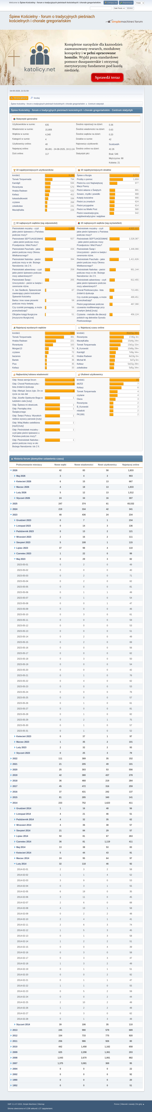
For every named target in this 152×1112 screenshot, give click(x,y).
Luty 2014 (21, 864)
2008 (15, 1058)
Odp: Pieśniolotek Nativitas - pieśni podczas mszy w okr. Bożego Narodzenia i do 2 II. (26, 443)
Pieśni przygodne (85, 205)
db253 (80, 384)
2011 (15, 1041)
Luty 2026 (21, 492)
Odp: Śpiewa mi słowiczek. (25, 405)
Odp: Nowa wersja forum (24, 380)
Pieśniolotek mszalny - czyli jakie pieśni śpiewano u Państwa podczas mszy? (28, 231)
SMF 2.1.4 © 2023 (15, 1104)
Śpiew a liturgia (84, 175)
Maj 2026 (20, 476)
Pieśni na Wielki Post (87, 209)
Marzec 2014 (22, 858)
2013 (15, 1030)
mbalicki (81, 410)
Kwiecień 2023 (23, 736)
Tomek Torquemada (21, 179)
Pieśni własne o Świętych (89, 190)
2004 (15, 1069)
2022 (15, 758)
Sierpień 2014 (23, 830)
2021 (15, 764)
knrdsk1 (16, 175)
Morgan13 (17, 348)
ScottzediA (114, 144)
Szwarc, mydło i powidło (88, 194)
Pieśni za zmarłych (86, 201)
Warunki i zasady (127, 1104)
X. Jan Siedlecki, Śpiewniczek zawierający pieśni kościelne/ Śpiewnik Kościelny (26, 293)
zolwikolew (17, 206)
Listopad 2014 (23, 814)
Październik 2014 (25, 819)
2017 (15, 786)
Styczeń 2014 (23, 1024)
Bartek (15, 360)
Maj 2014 (20, 847)
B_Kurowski (82, 348)
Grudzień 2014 (23, 808)
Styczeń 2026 (23, 498)
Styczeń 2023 (23, 753)
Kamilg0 (16, 183)
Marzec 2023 (22, 742)
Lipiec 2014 (22, 836)
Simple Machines (29, 1104)
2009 (15, 1052)
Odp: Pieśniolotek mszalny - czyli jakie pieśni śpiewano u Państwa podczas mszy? (25, 433)
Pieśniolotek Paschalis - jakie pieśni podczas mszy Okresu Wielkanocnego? (26, 252)
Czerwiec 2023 (23, 553)
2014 (15, 803)
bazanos (16, 356)
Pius (14, 364)
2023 (15, 515)
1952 (15, 1085)
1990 (15, 1080)
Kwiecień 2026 (23, 481)
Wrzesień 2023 (23, 537)
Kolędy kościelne (85, 198)
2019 (15, 775)
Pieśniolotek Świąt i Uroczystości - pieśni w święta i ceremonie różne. (27, 283)
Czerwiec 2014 (23, 841)
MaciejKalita (18, 210)
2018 (15, 781)
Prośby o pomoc (85, 179)
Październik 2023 (25, 531)
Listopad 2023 (23, 526)
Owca (79, 399)
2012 (15, 1035)
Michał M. (81, 360)
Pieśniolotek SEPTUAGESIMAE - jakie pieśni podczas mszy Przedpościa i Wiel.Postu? (27, 242)
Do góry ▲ (140, 1104)
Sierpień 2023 (23, 542)
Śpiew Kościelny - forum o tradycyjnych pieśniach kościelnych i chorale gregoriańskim (52, 18)
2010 (15, 1047)
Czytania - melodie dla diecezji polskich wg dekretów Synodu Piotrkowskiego (91, 317)
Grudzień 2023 (23, 520)
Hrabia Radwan (19, 191)
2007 (15, 1063)
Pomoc (116, 1104)
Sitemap (41, 1104)
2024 (15, 509)
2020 (15, 769)
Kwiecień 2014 (23, 853)
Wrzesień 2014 (23, 825)
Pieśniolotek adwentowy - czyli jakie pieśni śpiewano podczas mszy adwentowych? (27, 272)
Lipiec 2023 (22, 548)
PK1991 (81, 414)
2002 (15, 1074)
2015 (15, 797)
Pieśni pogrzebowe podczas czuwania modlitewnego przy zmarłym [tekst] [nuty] (91, 307)
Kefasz (15, 194)
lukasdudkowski (20, 198)
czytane (16, 202)
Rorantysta (17, 187)
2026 (15, 470)
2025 (15, 503)
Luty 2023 (21, 747)
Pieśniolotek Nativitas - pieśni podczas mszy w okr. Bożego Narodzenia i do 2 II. (26, 262)
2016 (15, 792)
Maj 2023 (20, 559)
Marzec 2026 (22, 487)
